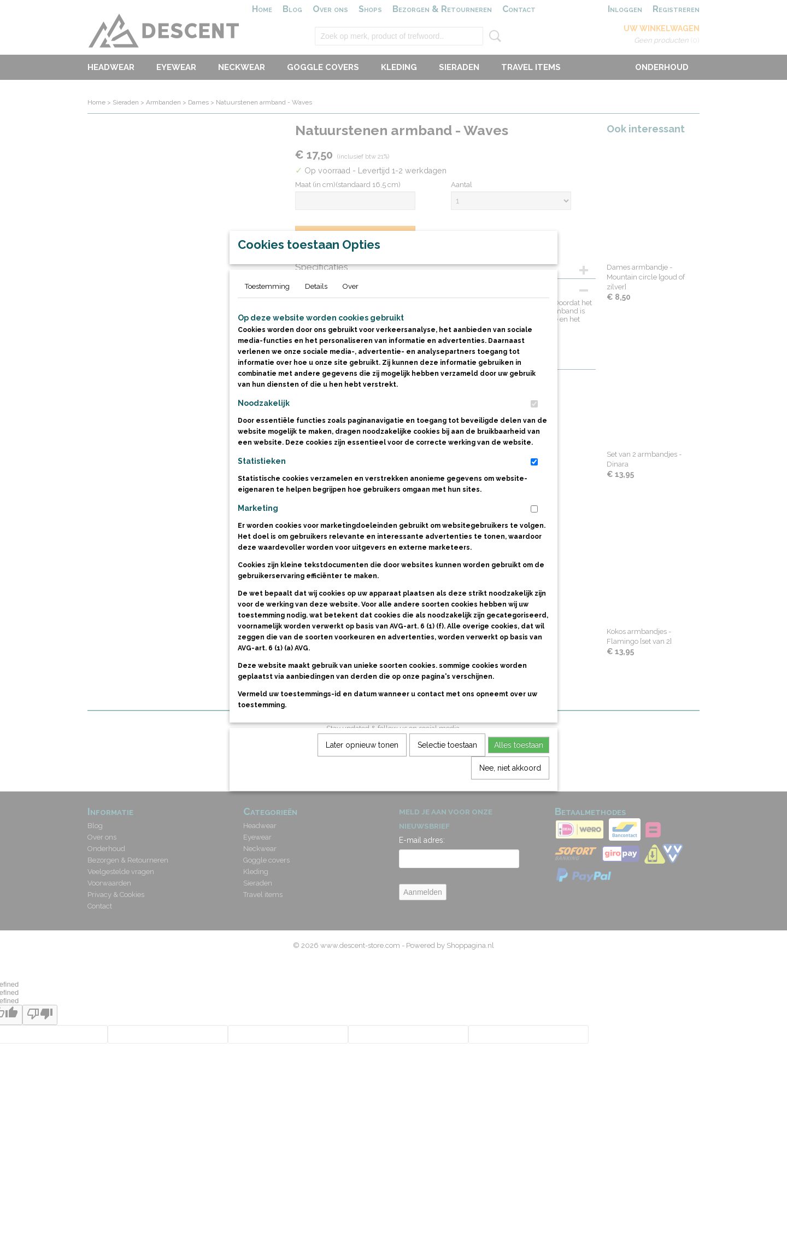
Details (316, 311)
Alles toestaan (518, 770)
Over (351, 311)
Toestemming (267, 311)
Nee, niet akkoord (510, 793)
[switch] (534, 429)
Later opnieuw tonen (362, 770)
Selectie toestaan (447, 770)
